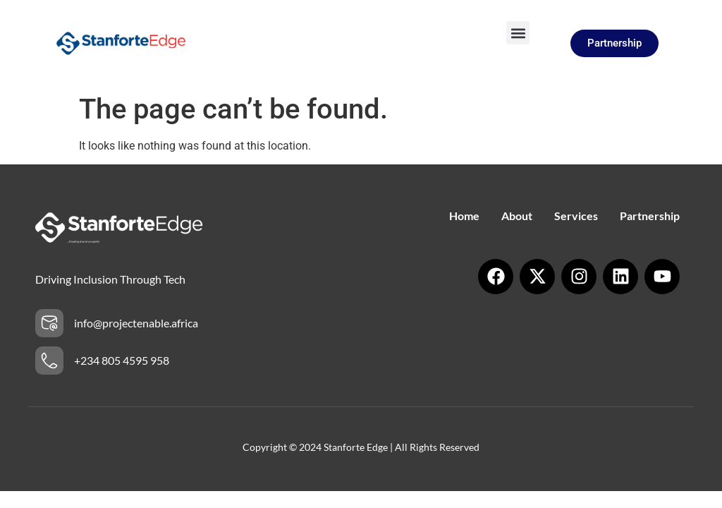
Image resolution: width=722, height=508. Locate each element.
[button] (518, 32)
